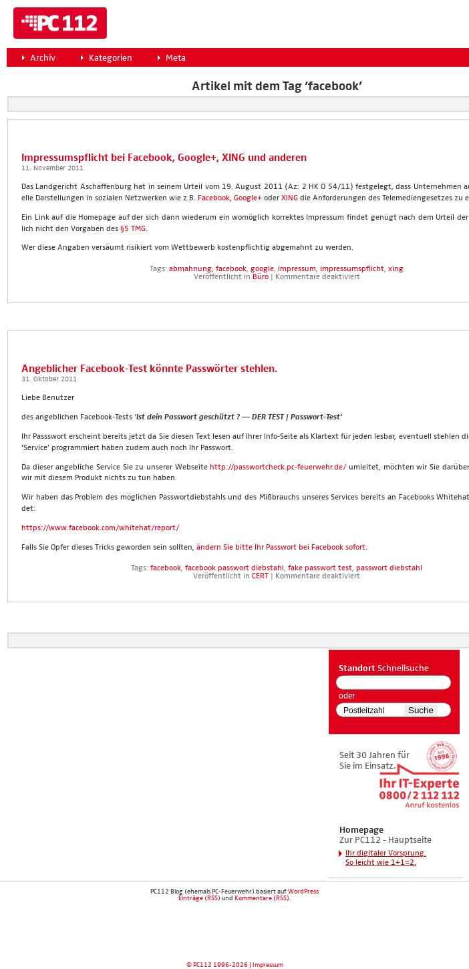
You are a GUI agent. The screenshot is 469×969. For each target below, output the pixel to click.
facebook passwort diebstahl (234, 568)
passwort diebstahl (389, 568)
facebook (231, 269)
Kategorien (110, 58)
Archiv (42, 58)
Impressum (268, 965)
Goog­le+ (248, 198)
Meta (176, 58)
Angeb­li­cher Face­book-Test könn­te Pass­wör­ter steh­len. (149, 369)
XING (289, 198)
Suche (421, 710)
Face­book (214, 198)
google (262, 269)
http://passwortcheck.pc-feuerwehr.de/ (278, 467)
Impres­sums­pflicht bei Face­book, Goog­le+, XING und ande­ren (164, 158)
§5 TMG (133, 229)
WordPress (303, 891)
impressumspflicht (352, 269)
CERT (260, 576)
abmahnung (190, 269)
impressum (297, 269)
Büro (261, 277)
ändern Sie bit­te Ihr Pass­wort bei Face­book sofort (280, 548)
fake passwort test (320, 568)
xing (396, 269)
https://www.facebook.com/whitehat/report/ (100, 528)
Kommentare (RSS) (261, 898)
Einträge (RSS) (199, 898)
